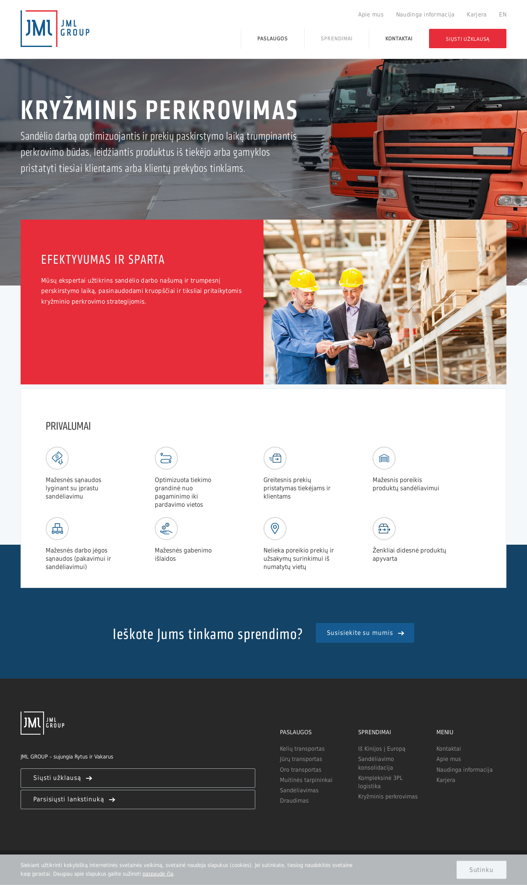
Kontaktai (399, 38)
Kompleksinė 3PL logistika (380, 782)
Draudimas (294, 800)
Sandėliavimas (299, 790)
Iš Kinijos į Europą (382, 749)
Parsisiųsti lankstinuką (73, 799)
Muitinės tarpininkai (306, 780)
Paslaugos (272, 38)
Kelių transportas (302, 749)
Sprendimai (336, 38)
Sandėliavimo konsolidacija (376, 763)
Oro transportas (301, 770)
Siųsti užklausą (468, 38)
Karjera (477, 14)
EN (502, 14)
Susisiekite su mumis (365, 632)
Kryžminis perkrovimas (388, 796)
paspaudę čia (157, 873)
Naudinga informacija (425, 14)
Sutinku (481, 869)
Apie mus (371, 14)
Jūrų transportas (301, 759)
